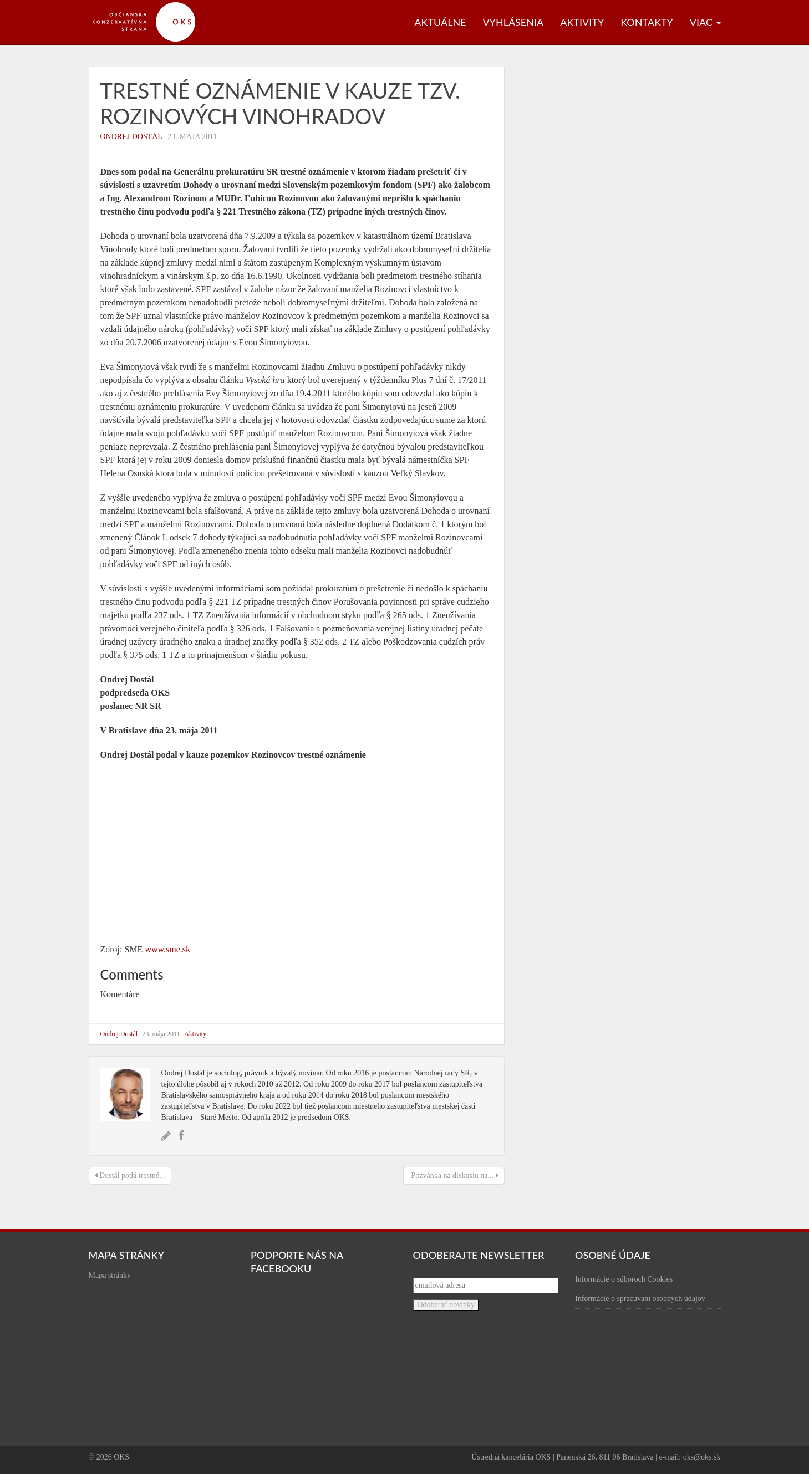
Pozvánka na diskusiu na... (453, 1175)
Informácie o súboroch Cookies (624, 1279)
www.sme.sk (167, 949)
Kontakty (646, 22)
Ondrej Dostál (131, 136)
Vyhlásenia (513, 22)
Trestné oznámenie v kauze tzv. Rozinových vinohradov (280, 103)
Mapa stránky (110, 1275)
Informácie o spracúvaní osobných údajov (640, 1298)
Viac (705, 22)
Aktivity (582, 22)
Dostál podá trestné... (130, 1175)
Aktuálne (440, 22)
